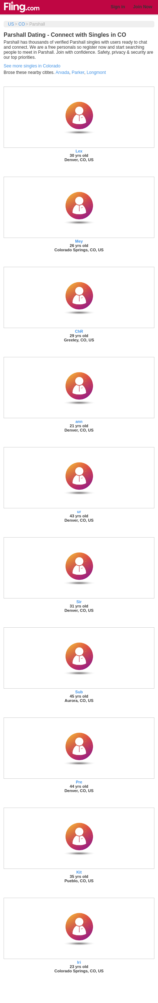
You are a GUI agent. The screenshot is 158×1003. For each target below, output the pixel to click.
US (11, 24)
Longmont (96, 72)
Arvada (62, 72)
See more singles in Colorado (32, 66)
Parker (78, 72)
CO (21, 24)
